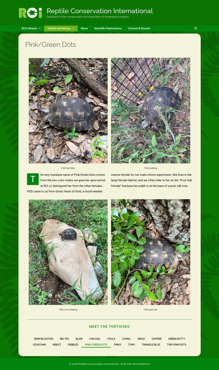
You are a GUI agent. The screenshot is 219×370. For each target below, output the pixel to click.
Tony (131, 344)
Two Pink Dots (176, 344)
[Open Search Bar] (196, 29)
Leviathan (39, 344)
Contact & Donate (139, 28)
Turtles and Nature (62, 29)
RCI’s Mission (33, 29)
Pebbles (73, 344)
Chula (111, 338)
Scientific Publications (107, 28)
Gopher (157, 338)
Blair (79, 338)
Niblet (57, 344)
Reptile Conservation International (100, 11)
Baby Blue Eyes (43, 338)
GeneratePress (141, 364)
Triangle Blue (151, 344)
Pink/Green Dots (96, 344)
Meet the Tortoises (109, 326)
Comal (126, 338)
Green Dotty (176, 338)
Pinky (117, 344)
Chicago (94, 338)
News (84, 28)
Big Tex (64, 338)
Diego (141, 338)
